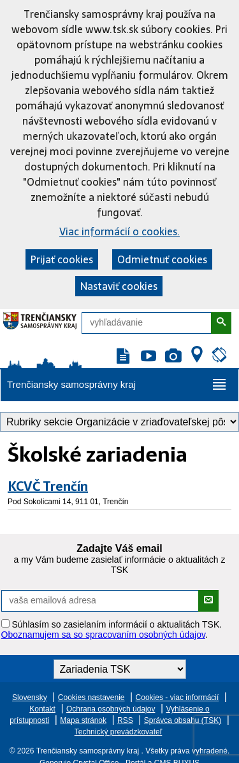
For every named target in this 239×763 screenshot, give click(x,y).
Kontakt (42, 709)
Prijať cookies (62, 259)
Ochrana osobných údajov (110, 709)
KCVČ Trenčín (48, 486)
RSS (125, 720)
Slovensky (29, 697)
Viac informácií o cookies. (119, 231)
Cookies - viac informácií (177, 697)
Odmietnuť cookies (162, 259)
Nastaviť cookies (118, 286)
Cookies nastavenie (91, 697)
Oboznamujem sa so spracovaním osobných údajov (103, 634)
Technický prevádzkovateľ (119, 731)
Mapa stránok (83, 720)
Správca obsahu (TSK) (182, 720)
